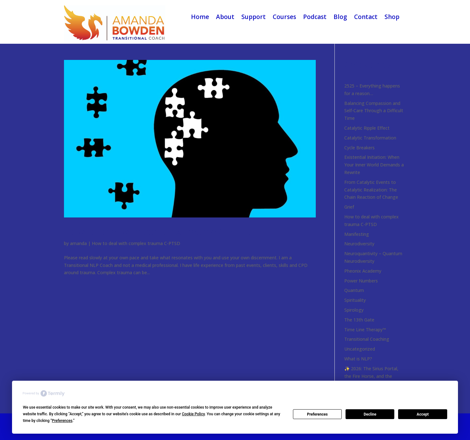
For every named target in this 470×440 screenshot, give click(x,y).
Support (253, 17)
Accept (423, 414)
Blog (340, 17)
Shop (391, 17)
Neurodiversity (359, 244)
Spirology (354, 310)
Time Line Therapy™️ (365, 330)
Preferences (317, 414)
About (225, 17)
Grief (349, 207)
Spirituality (355, 300)
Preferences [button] (62, 420)
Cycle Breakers (359, 148)
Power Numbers (361, 281)
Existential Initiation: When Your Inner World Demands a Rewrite (374, 164)
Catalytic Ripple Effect (367, 128)
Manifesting (356, 234)
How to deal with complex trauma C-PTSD (157, 231)
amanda (78, 243)
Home (200, 17)
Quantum (354, 290)
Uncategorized (359, 349)
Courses (284, 17)
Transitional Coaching (366, 339)
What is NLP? (358, 359)
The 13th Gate (359, 320)
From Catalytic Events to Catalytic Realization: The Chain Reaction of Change (371, 189)
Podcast (315, 17)
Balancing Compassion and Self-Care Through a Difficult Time (373, 110)
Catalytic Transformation (370, 138)
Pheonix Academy (362, 271)
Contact (366, 17)
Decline (370, 414)
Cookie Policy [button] (193, 414)
